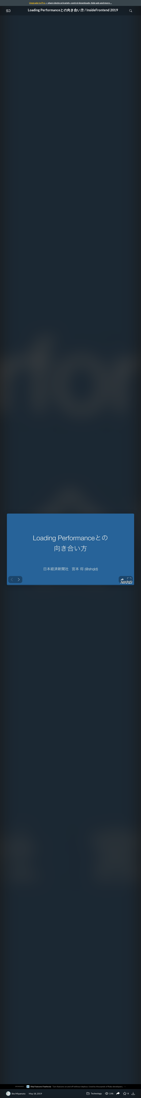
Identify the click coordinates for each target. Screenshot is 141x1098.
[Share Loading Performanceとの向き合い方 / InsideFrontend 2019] (118, 1093)
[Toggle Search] (131, 10)
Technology (94, 1093)
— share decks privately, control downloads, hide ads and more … (70, 3)
